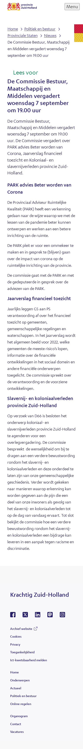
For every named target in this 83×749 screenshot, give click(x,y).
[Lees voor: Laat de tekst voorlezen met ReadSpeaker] (22, 73)
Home (14, 672)
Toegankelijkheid (22, 652)
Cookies (15, 636)
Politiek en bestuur (23, 696)
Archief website (21, 629)
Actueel (15, 688)
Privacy (15, 644)
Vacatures (17, 732)
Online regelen (20, 704)
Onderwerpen (20, 680)
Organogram (19, 716)
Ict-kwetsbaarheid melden (28, 660)
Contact (15, 724)
